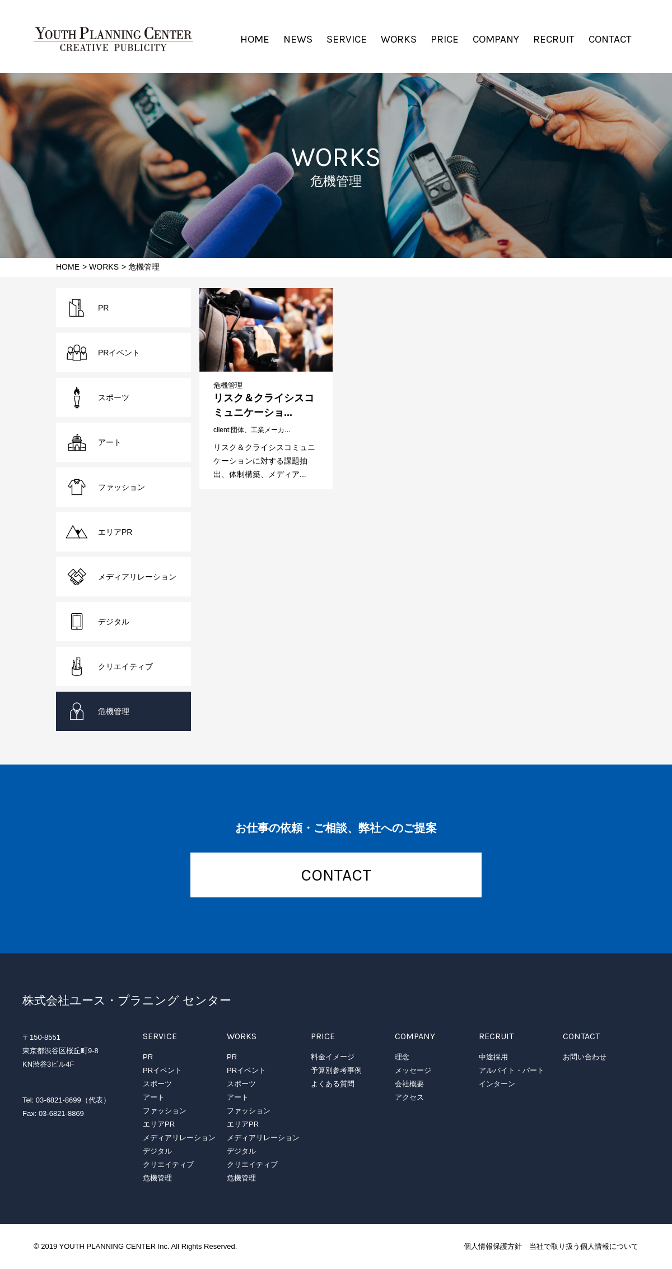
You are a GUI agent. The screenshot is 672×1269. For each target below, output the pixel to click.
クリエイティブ (125, 666)
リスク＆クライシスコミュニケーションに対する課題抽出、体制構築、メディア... (264, 461)
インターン (497, 1084)
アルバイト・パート (511, 1070)
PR (103, 307)
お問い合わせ (584, 1057)
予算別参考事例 (336, 1070)
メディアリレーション (137, 576)
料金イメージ (332, 1057)
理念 (402, 1057)
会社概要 (409, 1084)
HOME (254, 39)
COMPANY (496, 39)
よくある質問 (332, 1084)
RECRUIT (554, 39)
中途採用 (493, 1057)
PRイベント (119, 352)
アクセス (409, 1097)
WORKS (399, 39)
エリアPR (115, 531)
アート (110, 442)
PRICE (445, 39)
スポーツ (113, 397)
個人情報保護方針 (493, 1246)
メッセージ (413, 1070)
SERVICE (346, 39)
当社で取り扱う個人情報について (583, 1246)
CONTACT (610, 39)
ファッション (121, 487)
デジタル (113, 621)
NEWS (297, 39)
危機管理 (227, 385)
